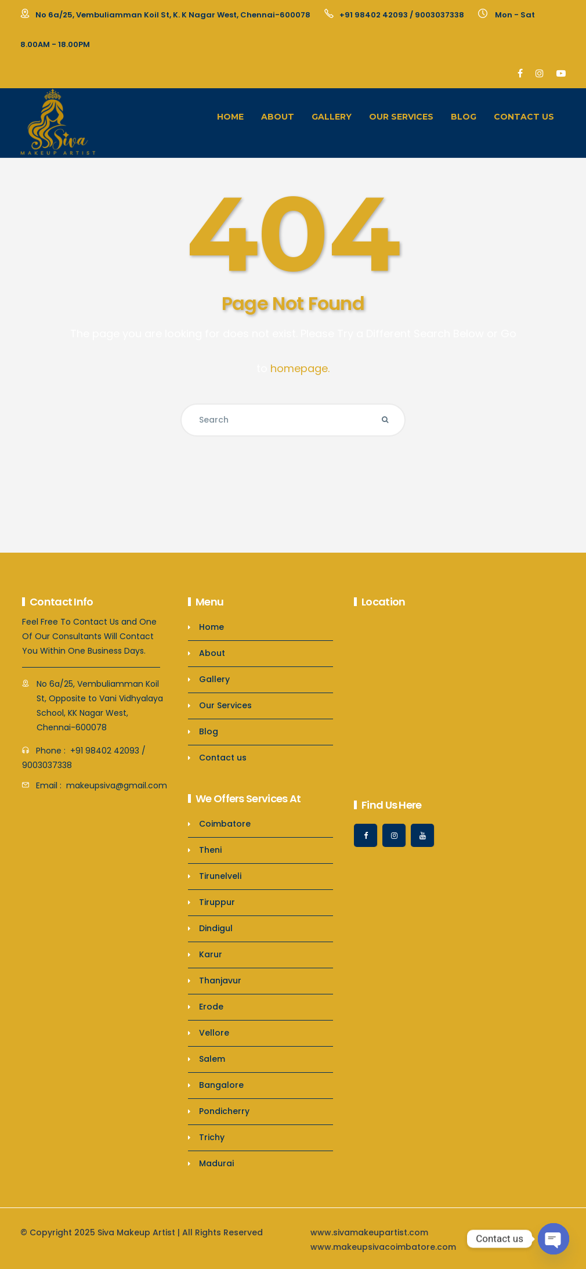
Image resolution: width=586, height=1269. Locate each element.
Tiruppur (217, 902)
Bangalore (221, 1085)
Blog (463, 116)
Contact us (524, 116)
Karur (210, 954)
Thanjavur (220, 980)
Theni (210, 850)
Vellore (214, 1033)
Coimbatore (225, 824)
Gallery (332, 116)
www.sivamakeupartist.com (369, 1232)
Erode (211, 1006)
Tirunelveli (220, 876)
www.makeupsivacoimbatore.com (383, 1247)
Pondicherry (224, 1111)
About (277, 116)
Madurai (216, 1163)
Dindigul (216, 928)
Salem (212, 1059)
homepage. (300, 368)
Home (230, 116)
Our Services (401, 116)
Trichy (212, 1137)
